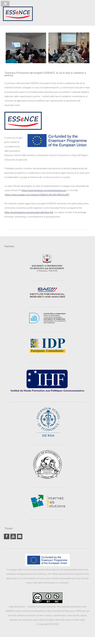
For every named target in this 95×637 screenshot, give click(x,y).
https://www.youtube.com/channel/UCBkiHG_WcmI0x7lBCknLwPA (37, 194)
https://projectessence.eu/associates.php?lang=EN (28, 212)
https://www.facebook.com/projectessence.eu (44, 190)
